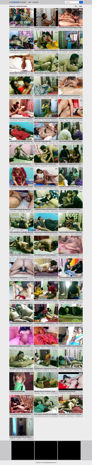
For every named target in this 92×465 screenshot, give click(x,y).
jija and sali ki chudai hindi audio (17, 393)
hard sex (25, 438)
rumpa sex (62, 120)
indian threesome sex (64, 234)
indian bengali (46, 97)
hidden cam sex (27, 143)
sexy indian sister (38, 29)
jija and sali (30, 188)
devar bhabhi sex (22, 120)
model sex (74, 120)
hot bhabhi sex (72, 52)
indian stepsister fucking (65, 74)
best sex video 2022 (39, 256)
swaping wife (72, 188)
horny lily (74, 347)
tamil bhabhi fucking (64, 165)
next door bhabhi (13, 120)
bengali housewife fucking (65, 279)
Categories (35, 2)
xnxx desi (12, 347)
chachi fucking (13, 188)
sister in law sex (38, 211)
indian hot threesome (64, 188)
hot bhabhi (49, 347)
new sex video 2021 (53, 165)
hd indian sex (62, 393)
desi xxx (44, 52)
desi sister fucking (48, 234)
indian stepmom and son (25, 29)
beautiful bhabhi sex (24, 52)
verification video (21, 211)
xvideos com (76, 29)
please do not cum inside (65, 143)
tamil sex (49, 52)
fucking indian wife (14, 52)
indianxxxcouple (13, 302)
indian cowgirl (26, 347)
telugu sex (45, 188)
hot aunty (73, 74)
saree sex (12, 143)
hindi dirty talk (44, 143)
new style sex (62, 416)
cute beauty (69, 29)
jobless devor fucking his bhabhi (17, 234)
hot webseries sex (39, 234)
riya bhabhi (21, 302)
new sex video (46, 211)
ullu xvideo (37, 325)
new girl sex (77, 325)
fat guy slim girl (19, 347)
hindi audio (21, 74)
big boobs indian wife (64, 256)
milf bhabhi (62, 302)
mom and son (38, 52)
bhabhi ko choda (13, 74)
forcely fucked (76, 370)
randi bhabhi (78, 416)
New (80, 6)
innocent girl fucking (27, 165)
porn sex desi (13, 211)
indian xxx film (62, 97)
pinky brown (12, 279)
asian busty (19, 256)
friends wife (37, 347)
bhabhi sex (27, 74)
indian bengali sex (63, 211)
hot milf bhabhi (48, 256)
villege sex (45, 302)
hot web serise (69, 370)
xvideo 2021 (43, 325)
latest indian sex (38, 97)
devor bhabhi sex (70, 416)
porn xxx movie (63, 29)
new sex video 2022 (14, 29)
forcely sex (62, 370)
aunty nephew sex (26, 416)
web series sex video (51, 325)
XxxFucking (17, 2)
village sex (79, 52)
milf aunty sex (38, 120)
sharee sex (19, 165)
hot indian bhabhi (47, 29)
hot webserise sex (73, 165)
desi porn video (76, 393)
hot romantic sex (45, 370)
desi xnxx (74, 279)
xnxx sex (19, 279)
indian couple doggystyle (75, 256)
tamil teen (68, 347)
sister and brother (76, 97)
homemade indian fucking (15, 416)
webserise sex (48, 74)
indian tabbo (13, 165)
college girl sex (38, 188)
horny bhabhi (13, 97)
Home (29, 2)
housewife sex (19, 143)
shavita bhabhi (63, 325)
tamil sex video (38, 279)
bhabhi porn (12, 438)
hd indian (28, 211)
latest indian (37, 143)
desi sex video (52, 143)
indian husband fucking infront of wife (43, 416)
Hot (76, 6)
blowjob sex (51, 188)
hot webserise (44, 165)
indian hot (19, 97)
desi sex (23, 370)
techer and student (22, 188)
